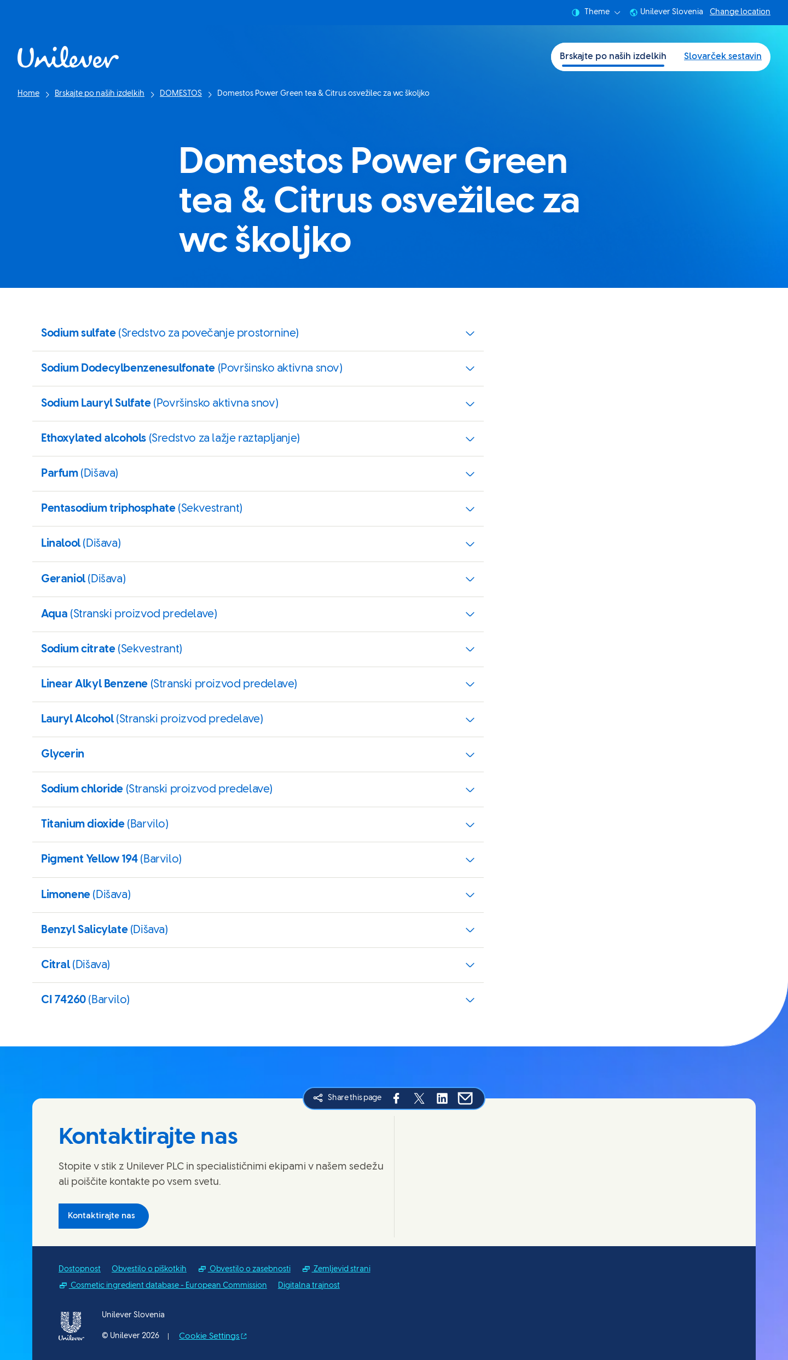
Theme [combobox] (596, 12)
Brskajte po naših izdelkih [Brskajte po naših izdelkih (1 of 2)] (613, 56)
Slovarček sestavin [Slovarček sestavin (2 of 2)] (723, 56)
